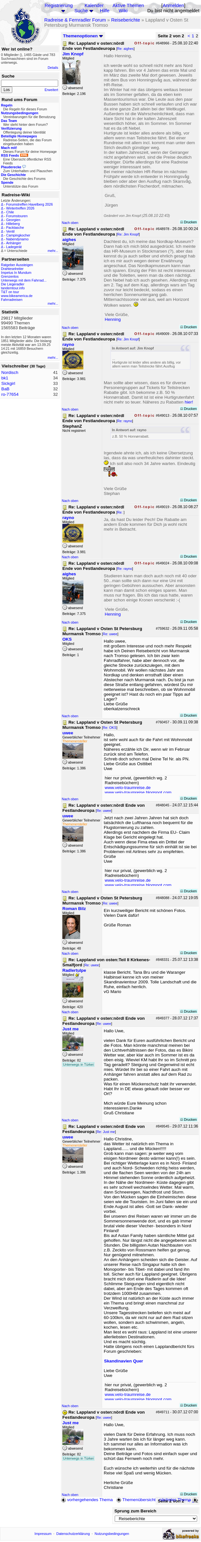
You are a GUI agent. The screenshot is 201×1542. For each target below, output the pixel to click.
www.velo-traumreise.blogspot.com (138, 792)
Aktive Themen (128, 5)
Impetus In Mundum (16, 272)
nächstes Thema (178, 1499)
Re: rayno (124, 421)
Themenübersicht (135, 1499)
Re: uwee (110, 634)
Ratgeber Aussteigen (17, 265)
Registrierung (59, 5)
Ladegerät (14, 247)
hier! (189, 402)
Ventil (10, 231)
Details (53, 68)
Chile (10, 212)
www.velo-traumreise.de (128, 787)
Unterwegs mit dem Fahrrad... (24, 280)
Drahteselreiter (12, 269)
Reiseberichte (125, 20)
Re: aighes (125, 49)
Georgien (13, 220)
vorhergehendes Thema (87, 1499)
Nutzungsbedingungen (112, 1534)
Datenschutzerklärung (73, 1534)
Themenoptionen (83, 35)
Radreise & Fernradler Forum (75, 20)
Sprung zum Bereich (135, 1511)
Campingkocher (18, 235)
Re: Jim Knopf (128, 234)
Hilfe (104, 10)
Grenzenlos (10, 276)
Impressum (43, 1534)
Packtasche (15, 227)
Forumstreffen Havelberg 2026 (29, 204)
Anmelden (173, 5)
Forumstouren (16, 216)
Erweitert (51, 90)
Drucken (188, 222)
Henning (113, 319)
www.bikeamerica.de (17, 296)
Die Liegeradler (12, 284)
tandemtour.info (13, 288)
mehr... (53, 251)
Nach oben (70, 223)
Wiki (123, 10)
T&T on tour (10, 292)
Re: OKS (109, 727)
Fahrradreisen (11, 300)
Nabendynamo (17, 239)
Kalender (94, 5)
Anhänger (13, 243)
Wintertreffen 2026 (20, 208)
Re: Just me (106, 1132)
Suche (81, 10)
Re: (120, 512)
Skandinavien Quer (123, 1361)
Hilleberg (13, 224)
